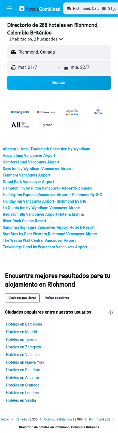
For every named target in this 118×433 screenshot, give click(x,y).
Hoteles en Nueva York (25, 362)
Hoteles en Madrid (21, 332)
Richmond (96, 419)
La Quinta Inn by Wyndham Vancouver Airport (41, 208)
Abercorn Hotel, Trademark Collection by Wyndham (46, 149)
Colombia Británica (58, 419)
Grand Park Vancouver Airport (28, 182)
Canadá (21, 419)
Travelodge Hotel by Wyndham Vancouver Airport (45, 247)
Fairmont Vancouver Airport (26, 175)
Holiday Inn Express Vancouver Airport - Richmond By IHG (52, 195)
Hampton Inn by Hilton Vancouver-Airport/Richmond (47, 188)
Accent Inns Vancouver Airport (29, 155)
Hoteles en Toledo (21, 339)
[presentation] (110, 312)
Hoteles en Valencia (23, 354)
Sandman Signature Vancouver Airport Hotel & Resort (49, 227)
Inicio (5, 419)
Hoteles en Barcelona (24, 324)
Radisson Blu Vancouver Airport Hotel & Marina (43, 214)
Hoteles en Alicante (22, 377)
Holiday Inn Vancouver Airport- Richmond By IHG (45, 201)
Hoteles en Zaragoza (23, 347)
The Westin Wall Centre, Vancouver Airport (39, 240)
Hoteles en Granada (23, 385)
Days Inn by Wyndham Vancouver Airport (37, 168)
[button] (9, 8)
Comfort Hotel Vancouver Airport (31, 162)
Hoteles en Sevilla (21, 400)
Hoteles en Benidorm (23, 370)
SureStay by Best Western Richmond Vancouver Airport (50, 234)
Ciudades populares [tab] (22, 298)
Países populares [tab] (57, 298)
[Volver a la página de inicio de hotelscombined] (40, 8)
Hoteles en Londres (22, 393)
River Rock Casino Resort (24, 221)
